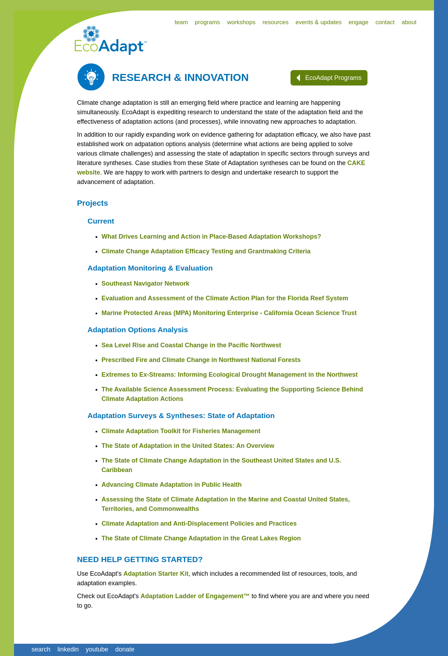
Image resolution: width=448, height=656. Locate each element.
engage (359, 22)
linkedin (68, 649)
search (40, 649)
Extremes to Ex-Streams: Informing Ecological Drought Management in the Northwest (230, 374)
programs (207, 22)
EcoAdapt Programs (329, 77)
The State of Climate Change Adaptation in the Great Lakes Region (201, 538)
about (408, 22)
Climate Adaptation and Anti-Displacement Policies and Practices (199, 523)
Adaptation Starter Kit (156, 573)
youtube (97, 649)
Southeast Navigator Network (145, 283)
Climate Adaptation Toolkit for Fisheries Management (181, 431)
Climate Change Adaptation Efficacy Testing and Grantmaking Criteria (206, 251)
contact (385, 22)
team (181, 22)
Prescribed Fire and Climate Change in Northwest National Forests (201, 359)
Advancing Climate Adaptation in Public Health (171, 484)
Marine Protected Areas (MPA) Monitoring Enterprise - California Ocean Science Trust (229, 312)
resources (275, 22)
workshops (241, 22)
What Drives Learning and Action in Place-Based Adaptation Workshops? (211, 236)
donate (124, 649)
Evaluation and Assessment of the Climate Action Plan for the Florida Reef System (225, 298)
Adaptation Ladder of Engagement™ (195, 596)
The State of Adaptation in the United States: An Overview (188, 445)
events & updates (319, 22)
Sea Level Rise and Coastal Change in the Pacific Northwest (191, 345)
